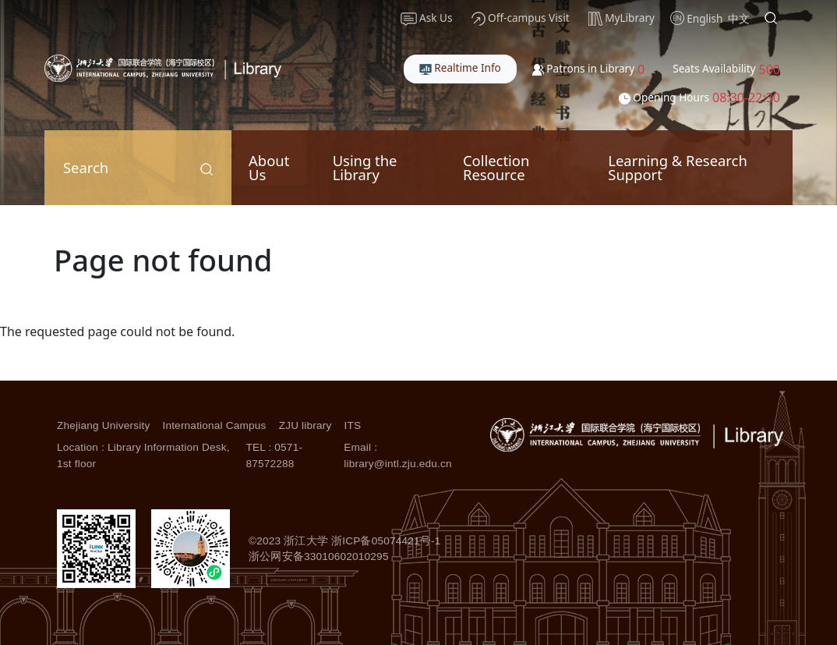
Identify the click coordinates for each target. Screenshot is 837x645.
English (704, 18)
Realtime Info (460, 67)
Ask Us (427, 18)
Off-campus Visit (520, 18)
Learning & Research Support (677, 167)
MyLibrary (621, 18)
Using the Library (365, 167)
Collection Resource (496, 167)
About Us (269, 167)
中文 (739, 18)
